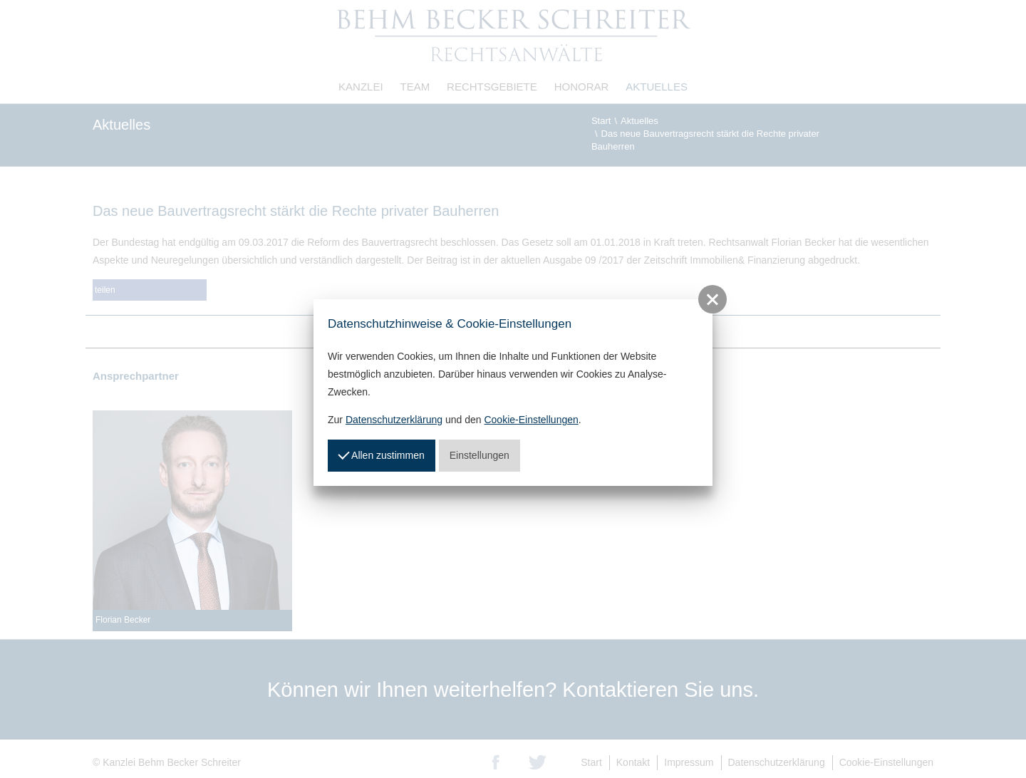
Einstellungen (479, 455)
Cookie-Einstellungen (531, 419)
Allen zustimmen (381, 453)
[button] (712, 299)
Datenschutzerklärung (394, 419)
